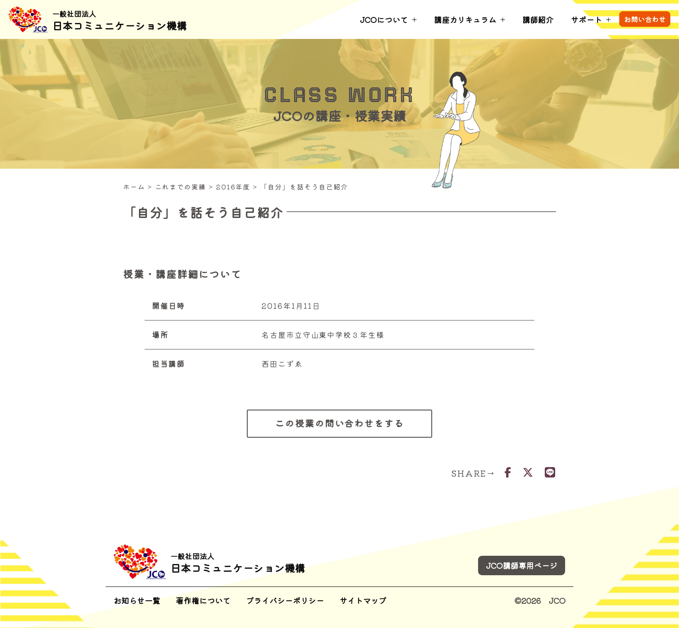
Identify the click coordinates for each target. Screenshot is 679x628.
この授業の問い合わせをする (339, 423)
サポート (586, 19)
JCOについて (384, 19)
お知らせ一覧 (136, 600)
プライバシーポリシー (285, 600)
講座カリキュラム (465, 19)
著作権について (203, 600)
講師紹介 (537, 19)
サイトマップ (363, 600)
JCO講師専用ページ (521, 565)
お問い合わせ (645, 19)
